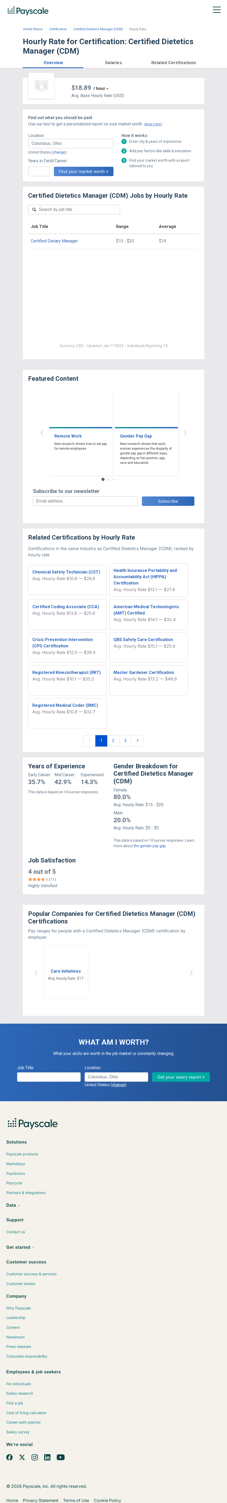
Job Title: (25, 1067)
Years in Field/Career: (48, 160)
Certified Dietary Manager (54, 240)
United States (33, 29)
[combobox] (70, 143)
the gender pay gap (150, 846)
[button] (53, 62)
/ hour (99, 88)
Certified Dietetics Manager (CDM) (98, 29)
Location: (36, 135)
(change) (58, 152)
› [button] (185, 432)
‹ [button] (42, 432)
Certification (58, 29)
